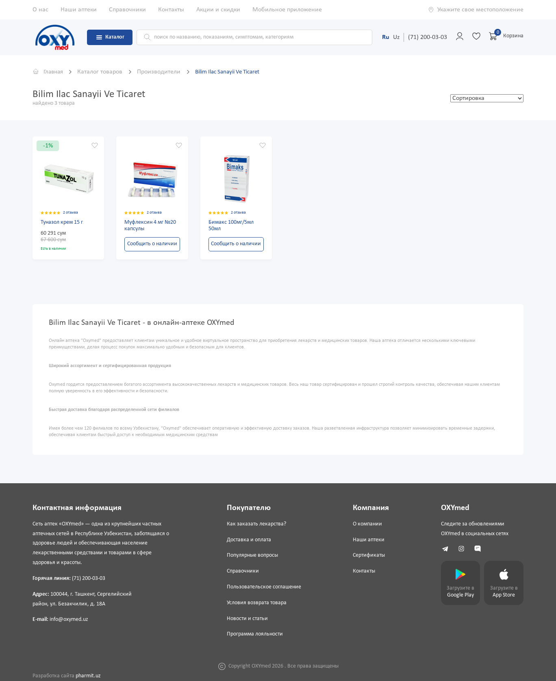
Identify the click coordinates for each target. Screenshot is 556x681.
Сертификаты (367, 555)
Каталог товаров (103, 72)
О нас (40, 9)
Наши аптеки (79, 9)
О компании (365, 524)
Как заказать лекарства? (255, 524)
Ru (385, 37)
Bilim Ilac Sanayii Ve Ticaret (235, 72)
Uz (396, 37)
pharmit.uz (88, 676)
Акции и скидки (218, 9)
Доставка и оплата (248, 540)
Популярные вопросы (251, 555)
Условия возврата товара (255, 603)
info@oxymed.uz (69, 619)
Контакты (171, 9)
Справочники (127, 9)
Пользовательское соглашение (263, 587)
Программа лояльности (254, 634)
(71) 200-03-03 (427, 37)
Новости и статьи (246, 619)
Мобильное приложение (287, 9)
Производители (162, 72)
